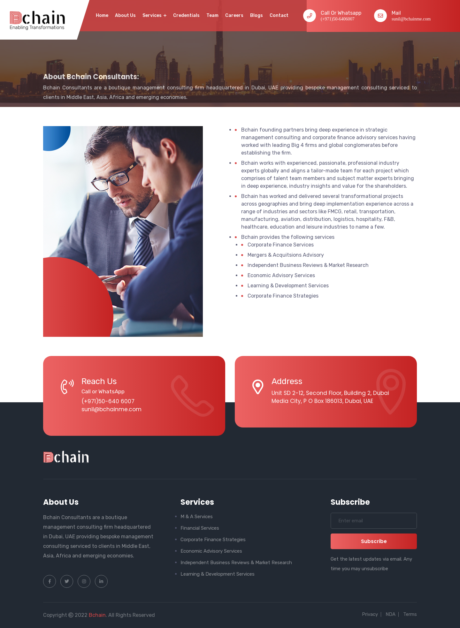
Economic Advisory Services (211, 551)
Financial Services (199, 528)
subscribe (374, 541)
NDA (390, 614)
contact (279, 15)
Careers (234, 15)
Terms (410, 614)
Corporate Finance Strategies (213, 539)
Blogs (256, 15)
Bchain (97, 615)
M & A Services (196, 516)
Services (154, 15)
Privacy (370, 614)
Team (212, 15)
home (102, 15)
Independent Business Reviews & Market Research (236, 562)
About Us (125, 15)
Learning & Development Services (217, 574)
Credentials (186, 15)
